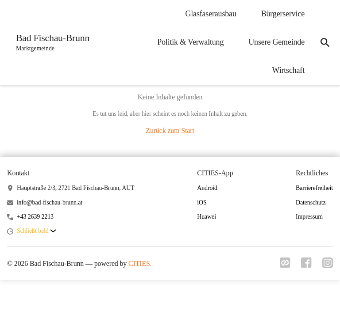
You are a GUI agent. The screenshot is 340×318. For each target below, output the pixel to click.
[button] (36, 231)
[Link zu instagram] (327, 265)
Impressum (309, 216)
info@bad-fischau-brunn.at (49, 202)
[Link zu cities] (285, 265)
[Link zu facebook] (306, 265)
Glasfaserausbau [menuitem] (210, 13)
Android (207, 188)
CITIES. (140, 263)
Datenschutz (311, 202)
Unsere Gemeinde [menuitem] (276, 42)
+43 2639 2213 (35, 216)
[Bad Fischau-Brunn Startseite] (50, 42)
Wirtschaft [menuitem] (288, 70)
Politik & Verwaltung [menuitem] (190, 42)
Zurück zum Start (170, 130)
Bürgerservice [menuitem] (283, 13)
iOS (201, 202)
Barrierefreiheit (314, 188)
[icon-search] (325, 42)
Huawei (206, 216)
